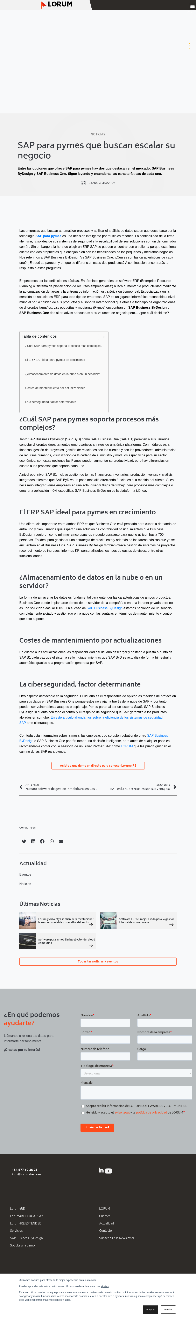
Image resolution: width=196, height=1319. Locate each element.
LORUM (127, 746)
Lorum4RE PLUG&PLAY (26, 1216)
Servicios (16, 1232)
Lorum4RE (17, 1209)
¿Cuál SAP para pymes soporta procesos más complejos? (63, 345)
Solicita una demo (22, 1247)
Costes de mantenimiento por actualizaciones (55, 388)
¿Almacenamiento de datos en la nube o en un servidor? (62, 374)
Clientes (105, 1216)
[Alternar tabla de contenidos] (99, 337)
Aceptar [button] (150, 1309)
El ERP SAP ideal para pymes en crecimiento (55, 359)
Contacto (105, 1232)
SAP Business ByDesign (104, 608)
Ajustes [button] (168, 1309)
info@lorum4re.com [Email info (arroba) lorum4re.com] (26, 1174)
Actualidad (106, 1224)
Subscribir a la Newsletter (116, 1239)
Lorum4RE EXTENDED (26, 1224)
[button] (192, 6)
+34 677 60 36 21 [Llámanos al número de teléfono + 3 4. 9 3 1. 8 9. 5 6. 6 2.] (24, 1170)
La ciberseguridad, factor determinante (50, 402)
